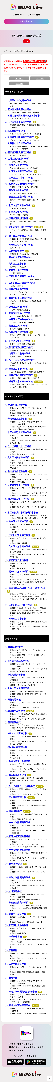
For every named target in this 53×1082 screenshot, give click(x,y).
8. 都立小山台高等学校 (16, 733)
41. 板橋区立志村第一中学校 (19, 381)
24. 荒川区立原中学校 (15, 263)
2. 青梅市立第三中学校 (16, 419)
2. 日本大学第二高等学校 (17, 661)
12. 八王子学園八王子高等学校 (20, 786)
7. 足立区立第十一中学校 (17, 485)
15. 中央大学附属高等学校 (17, 822)
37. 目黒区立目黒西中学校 (17, 353)
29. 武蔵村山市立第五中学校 (19, 298)
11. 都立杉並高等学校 (15, 775)
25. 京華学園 (11, 950)
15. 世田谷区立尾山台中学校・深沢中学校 (25, 588)
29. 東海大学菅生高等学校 (17, 1005)
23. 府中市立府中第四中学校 (19, 257)
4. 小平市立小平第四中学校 (18, 122)
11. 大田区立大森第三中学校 (18, 171)
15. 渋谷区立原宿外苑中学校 (19, 196)
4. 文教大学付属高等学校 (17, 688)
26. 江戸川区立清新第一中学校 (20, 276)
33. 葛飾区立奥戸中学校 (16, 326)
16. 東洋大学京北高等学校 (17, 836)
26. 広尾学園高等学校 (15, 964)
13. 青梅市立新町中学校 (16, 560)
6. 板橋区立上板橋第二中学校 (19, 137)
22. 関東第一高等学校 (15, 914)
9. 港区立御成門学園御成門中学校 (21, 512)
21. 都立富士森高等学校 (16, 902)
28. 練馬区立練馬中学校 (16, 289)
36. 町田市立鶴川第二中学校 (19, 347)
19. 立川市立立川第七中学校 (19, 227)
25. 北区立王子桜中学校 (16, 270)
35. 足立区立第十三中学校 (17, 341)
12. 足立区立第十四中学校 (17, 546)
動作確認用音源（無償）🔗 (35, 61)
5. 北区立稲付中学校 (15, 131)
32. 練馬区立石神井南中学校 (19, 319)
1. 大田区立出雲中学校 (16, 405)
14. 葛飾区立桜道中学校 (16, 190)
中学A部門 (40, 78)
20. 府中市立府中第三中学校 (19, 236)
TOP (49, 1078)
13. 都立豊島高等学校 (15, 797)
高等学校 (19, 83)
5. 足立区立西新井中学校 (17, 457)
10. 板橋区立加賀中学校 (16, 165)
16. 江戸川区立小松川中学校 (19, 605)
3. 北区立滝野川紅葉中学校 (18, 432)
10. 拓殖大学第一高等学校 (17, 761)
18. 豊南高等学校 (13, 864)
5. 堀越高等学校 (13, 699)
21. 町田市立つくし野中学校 (19, 244)
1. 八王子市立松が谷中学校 (18, 100)
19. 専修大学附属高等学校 (17, 877)
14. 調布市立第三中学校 (16, 571)
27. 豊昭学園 (11, 978)
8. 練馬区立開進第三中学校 (18, 152)
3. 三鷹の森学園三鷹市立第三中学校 (22, 115)
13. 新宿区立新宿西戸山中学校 (20, 184)
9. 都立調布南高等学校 (16, 747)
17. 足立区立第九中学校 (16, 212)
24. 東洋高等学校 (13, 936)
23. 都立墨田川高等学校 (16, 925)
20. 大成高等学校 (13, 891)
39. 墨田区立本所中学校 (16, 369)
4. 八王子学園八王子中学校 (18, 446)
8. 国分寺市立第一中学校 (17, 499)
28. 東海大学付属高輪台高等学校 (21, 991)
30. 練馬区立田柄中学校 (16, 307)
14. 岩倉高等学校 (13, 811)
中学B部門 (19, 78)
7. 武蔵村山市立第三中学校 (18, 143)
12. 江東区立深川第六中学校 (19, 177)
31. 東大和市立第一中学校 (17, 313)
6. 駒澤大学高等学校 (15, 711)
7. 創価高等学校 (13, 722)
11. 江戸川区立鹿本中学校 (17, 535)
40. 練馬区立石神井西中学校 (19, 375)
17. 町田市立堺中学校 (15, 618)
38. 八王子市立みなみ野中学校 (20, 360)
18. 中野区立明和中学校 (16, 218)
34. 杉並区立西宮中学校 (16, 332)
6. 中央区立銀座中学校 (16, 471)
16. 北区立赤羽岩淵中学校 (17, 205)
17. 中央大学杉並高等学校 (17, 850)
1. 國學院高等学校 (14, 647)
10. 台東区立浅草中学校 (16, 521)
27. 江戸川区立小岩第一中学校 (20, 283)
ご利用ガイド (19, 14)
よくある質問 (34, 14)
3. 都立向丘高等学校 (15, 674)
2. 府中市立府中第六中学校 (18, 109)
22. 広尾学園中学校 (14, 251)
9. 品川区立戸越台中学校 (17, 158)
